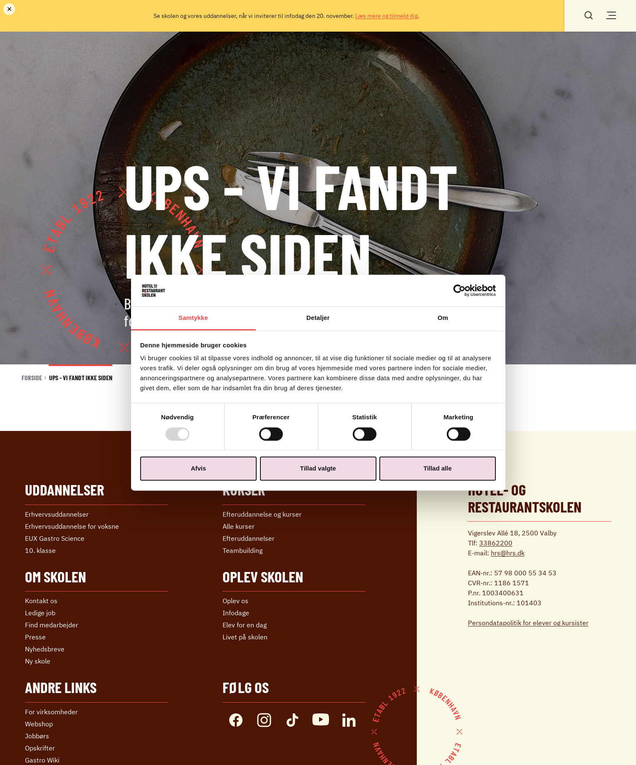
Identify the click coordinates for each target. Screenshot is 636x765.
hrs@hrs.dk (508, 553)
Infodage (236, 613)
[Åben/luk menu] (611, 15)
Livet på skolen (245, 637)
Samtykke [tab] (193, 318)
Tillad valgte (318, 468)
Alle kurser (239, 526)
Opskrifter (40, 748)
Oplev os (235, 601)
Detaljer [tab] (318, 318)
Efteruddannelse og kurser (262, 514)
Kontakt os (41, 601)
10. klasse (40, 550)
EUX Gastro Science (54, 538)
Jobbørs (37, 736)
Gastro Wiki (42, 760)
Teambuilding (242, 550)
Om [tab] (443, 318)
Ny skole (37, 661)
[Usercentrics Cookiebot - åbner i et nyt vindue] (459, 290)
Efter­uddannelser (249, 538)
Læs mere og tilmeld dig (386, 16)
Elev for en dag (245, 625)
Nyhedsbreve (44, 649)
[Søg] (588, 14)
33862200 (495, 543)
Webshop (39, 724)
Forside (32, 377)
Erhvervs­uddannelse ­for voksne (72, 526)
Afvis (198, 468)
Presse (35, 637)
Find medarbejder (51, 625)
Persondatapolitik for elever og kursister (528, 623)
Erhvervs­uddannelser (57, 514)
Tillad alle (437, 468)
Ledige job (40, 613)
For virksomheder (51, 712)
